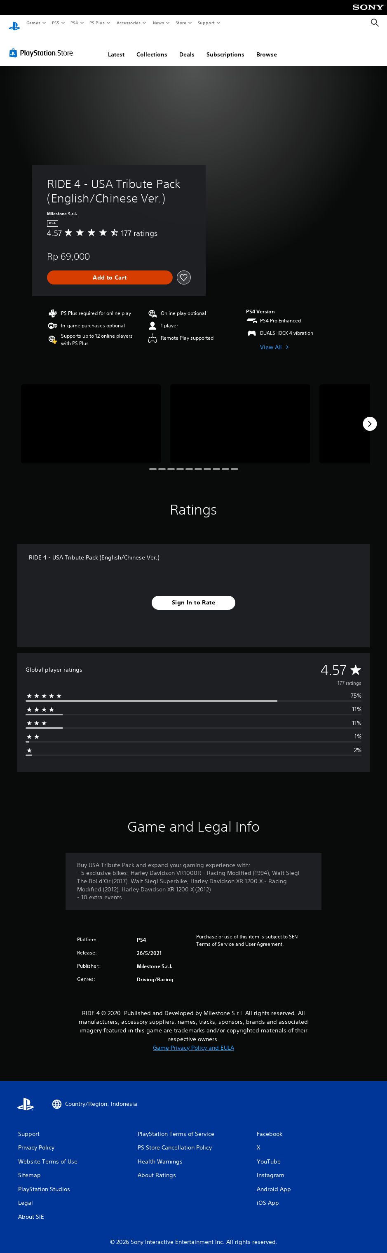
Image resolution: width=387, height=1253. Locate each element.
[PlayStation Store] (43, 45)
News (158, 23)
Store (180, 23)
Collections (151, 46)
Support (205, 23)
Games (33, 23)
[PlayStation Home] (14, 23)
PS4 (74, 23)
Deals (187, 46)
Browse (266, 46)
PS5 (55, 23)
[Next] (370, 416)
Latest (116, 46)
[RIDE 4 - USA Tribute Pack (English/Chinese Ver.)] (91, 415)
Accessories (128, 23)
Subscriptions (225, 46)
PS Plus (97, 23)
